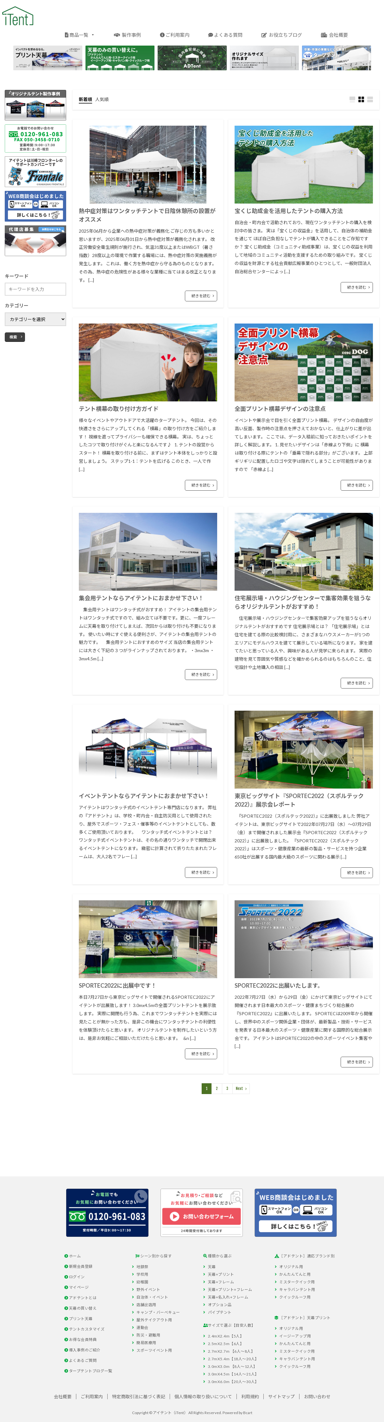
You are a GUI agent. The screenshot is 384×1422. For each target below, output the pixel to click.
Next (239, 1088)
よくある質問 (225, 34)
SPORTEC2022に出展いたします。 (279, 985)
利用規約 (250, 1396)
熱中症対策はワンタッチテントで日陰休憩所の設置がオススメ (147, 215)
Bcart (247, 1412)
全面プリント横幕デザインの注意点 (280, 408)
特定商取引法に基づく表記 (138, 1396)
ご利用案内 (174, 34)
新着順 (85, 99)
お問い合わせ (317, 1396)
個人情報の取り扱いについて (203, 1396)
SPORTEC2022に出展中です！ (118, 985)
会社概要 (334, 34)
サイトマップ (281, 1396)
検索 (13, 337)
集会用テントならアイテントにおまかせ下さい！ (141, 598)
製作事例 (127, 34)
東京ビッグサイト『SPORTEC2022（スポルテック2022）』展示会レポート (299, 800)
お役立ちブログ (281, 34)
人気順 (102, 99)
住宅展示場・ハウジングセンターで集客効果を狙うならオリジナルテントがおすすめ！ (303, 602)
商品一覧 (80, 34)
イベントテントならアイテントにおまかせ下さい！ (144, 795)
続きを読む (201, 295)
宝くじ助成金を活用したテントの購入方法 (289, 210)
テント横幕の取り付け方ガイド (119, 408)
